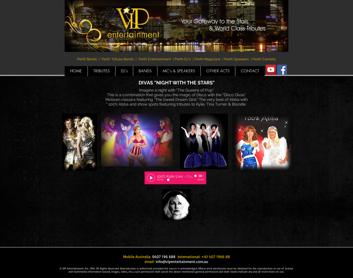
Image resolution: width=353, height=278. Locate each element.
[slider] (201, 176)
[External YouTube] (105, 217)
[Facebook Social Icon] (282, 70)
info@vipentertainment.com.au (182, 261)
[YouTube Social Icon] (271, 70)
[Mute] (195, 175)
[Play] (151, 177)
